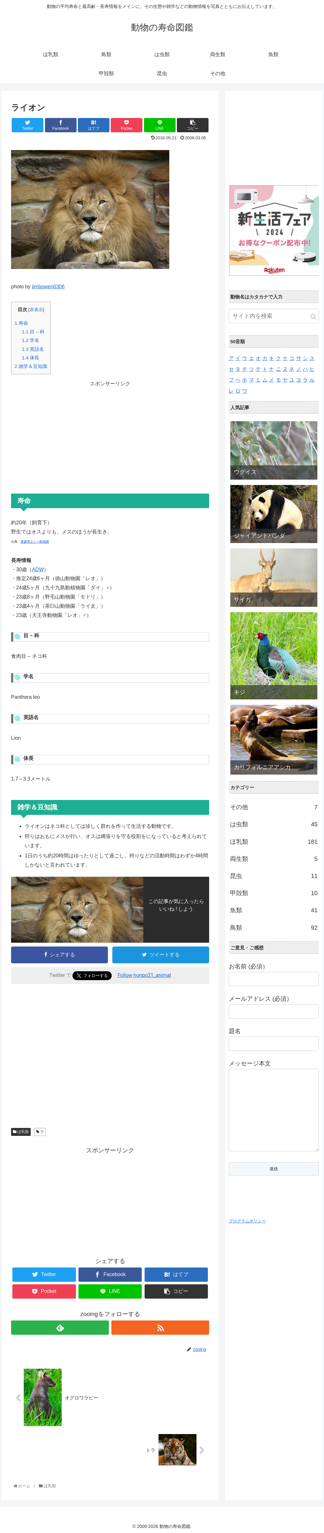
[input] (274, 316)
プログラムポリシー (247, 1221)
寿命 (21, 323)
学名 (30, 340)
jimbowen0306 (48, 286)
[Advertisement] (110, 433)
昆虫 (274, 876)
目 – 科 (33, 331)
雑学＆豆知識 (31, 366)
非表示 (36, 309)
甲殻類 (274, 893)
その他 (274, 807)
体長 (30, 357)
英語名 (33, 349)
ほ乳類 (21, 1132)
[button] (313, 316)
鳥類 (274, 927)
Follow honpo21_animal (144, 975)
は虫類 (274, 824)
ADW (38, 569)
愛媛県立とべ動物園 (35, 541)
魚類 (274, 910)
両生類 (274, 859)
